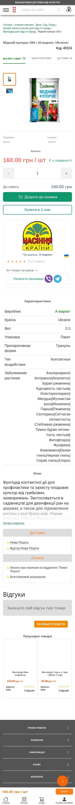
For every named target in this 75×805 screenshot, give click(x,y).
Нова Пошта (19, 542)
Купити (64, 791)
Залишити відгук (51, 624)
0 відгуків (29, 690)
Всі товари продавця (22, 270)
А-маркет (45, 255)
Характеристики (41, 58)
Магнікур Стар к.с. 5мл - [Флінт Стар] (55, 673)
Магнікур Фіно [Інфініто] (20, 673)
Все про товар (12, 58)
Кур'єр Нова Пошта (24, 548)
